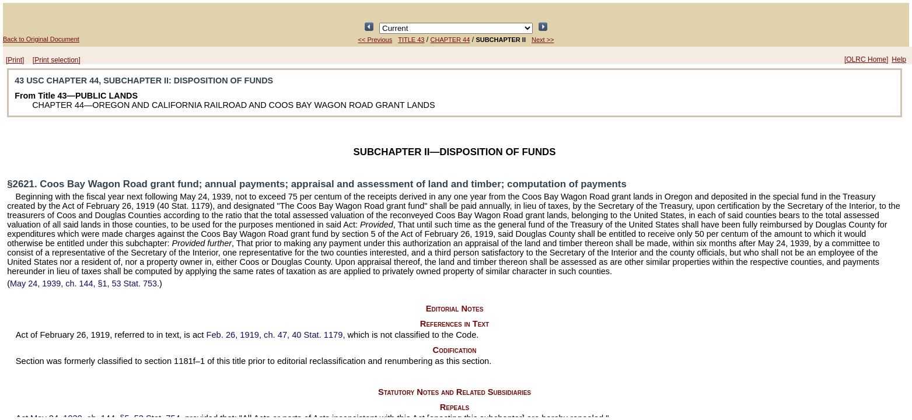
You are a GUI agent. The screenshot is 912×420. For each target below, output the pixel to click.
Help (899, 59)
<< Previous (375, 39)
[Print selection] (57, 60)
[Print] (15, 60)
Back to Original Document (41, 39)
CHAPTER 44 (450, 39)
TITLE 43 (411, 39)
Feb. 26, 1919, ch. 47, (275, 335)
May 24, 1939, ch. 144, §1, (83, 283)
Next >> (543, 39)
